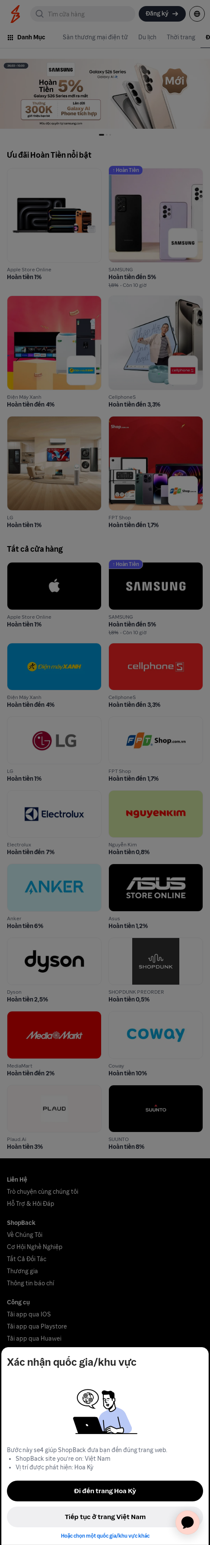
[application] (187, 1522)
